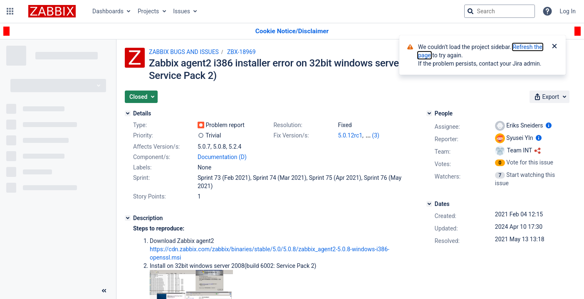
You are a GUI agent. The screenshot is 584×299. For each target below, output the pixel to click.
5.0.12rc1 (350, 135)
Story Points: (149, 196)
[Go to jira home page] (52, 11)
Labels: (142, 167)
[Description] (128, 218)
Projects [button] (148, 11)
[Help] (547, 11)
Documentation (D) (222, 157)
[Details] (128, 113)
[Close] (554, 47)
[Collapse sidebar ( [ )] (104, 290)
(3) (375, 135)
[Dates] (429, 204)
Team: (442, 151)
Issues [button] (181, 11)
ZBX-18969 (241, 52)
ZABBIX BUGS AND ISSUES (184, 52)
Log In (568, 11)
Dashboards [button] (108, 11)
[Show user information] (548, 125)
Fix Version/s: (291, 135)
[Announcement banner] (292, 31)
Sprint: (141, 177)
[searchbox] (499, 11)
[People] (429, 113)
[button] (10, 11)
